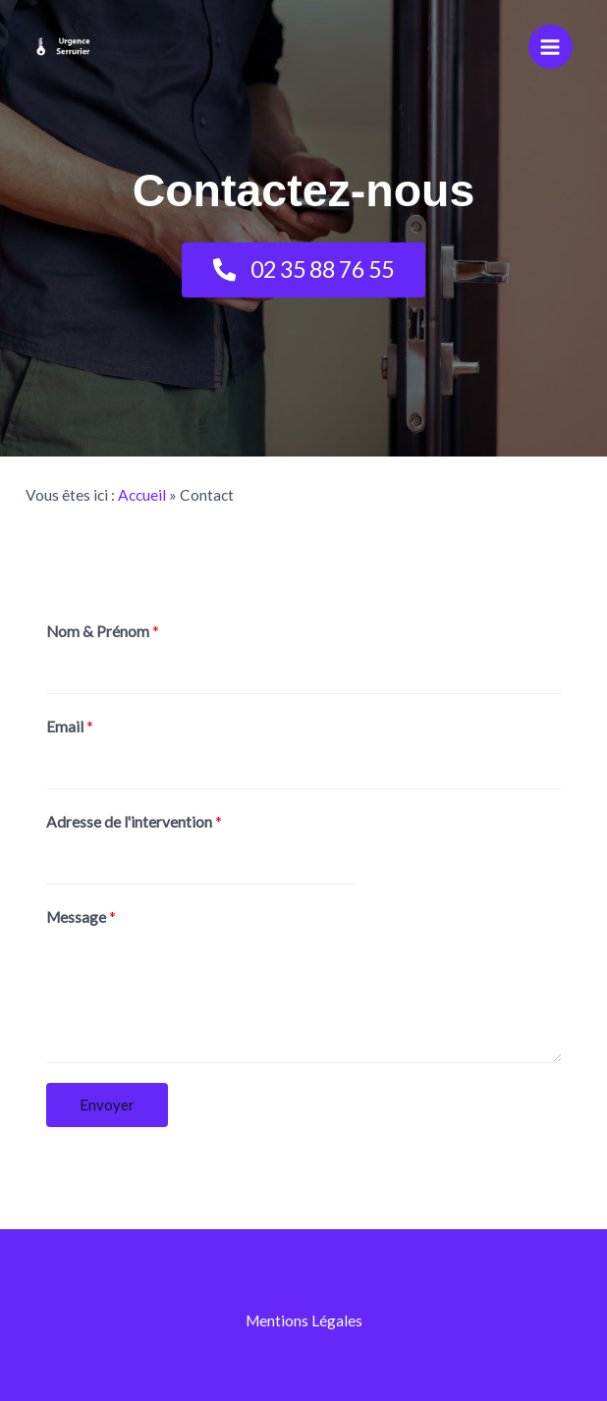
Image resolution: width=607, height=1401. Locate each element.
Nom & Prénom (102, 631)
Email (69, 726)
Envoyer (107, 1104)
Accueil (142, 495)
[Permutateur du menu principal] (550, 47)
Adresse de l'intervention (134, 822)
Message (81, 917)
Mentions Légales (304, 1320)
